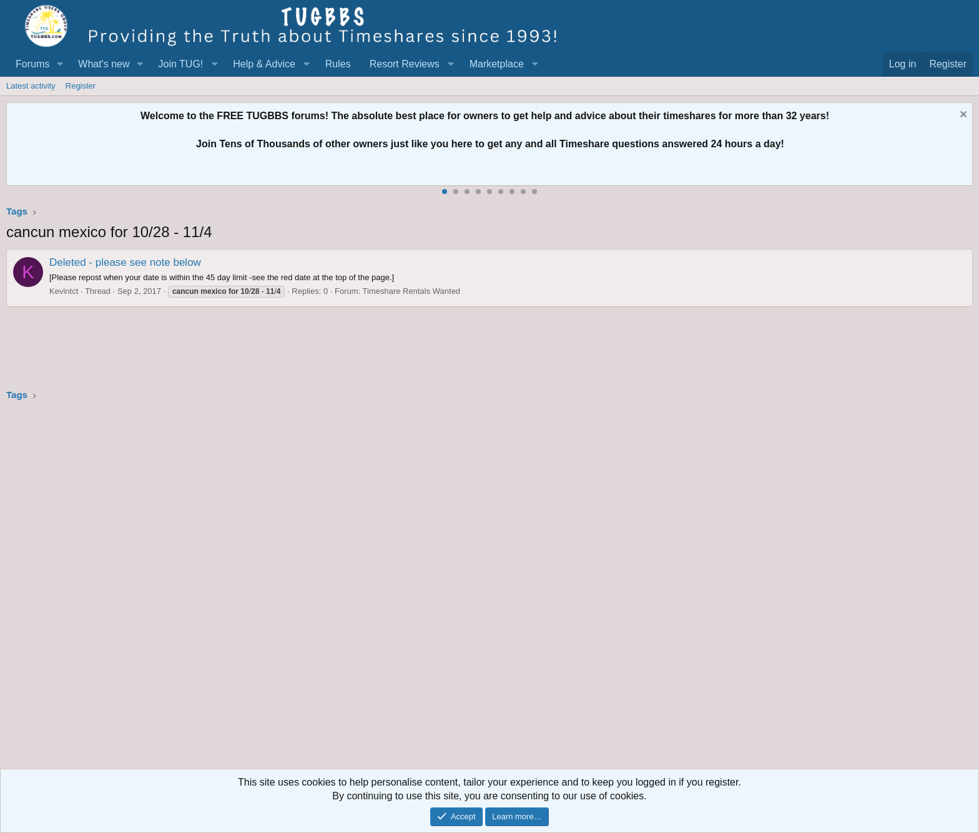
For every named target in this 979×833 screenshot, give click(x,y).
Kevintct (63, 291)
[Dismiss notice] (962, 115)
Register (81, 85)
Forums (32, 64)
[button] (60, 64)
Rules (338, 64)
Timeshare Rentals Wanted (412, 291)
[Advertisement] (380, 589)
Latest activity (31, 85)
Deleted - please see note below (125, 262)
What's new (103, 64)
